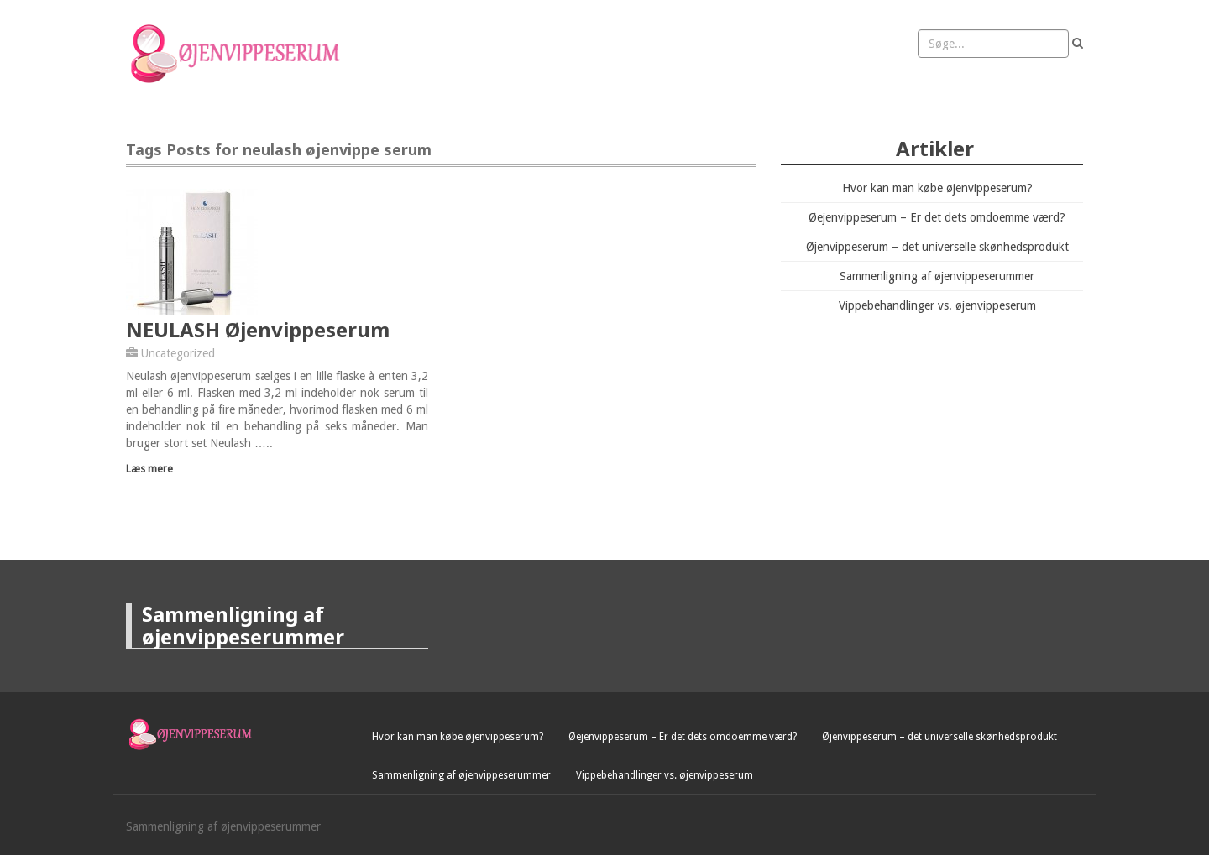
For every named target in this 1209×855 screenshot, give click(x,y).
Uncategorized (178, 353)
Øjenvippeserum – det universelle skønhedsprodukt (937, 246)
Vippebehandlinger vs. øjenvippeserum (937, 305)
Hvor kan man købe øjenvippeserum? (937, 188)
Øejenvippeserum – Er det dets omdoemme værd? (937, 217)
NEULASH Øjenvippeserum (258, 329)
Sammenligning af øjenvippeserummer (937, 276)
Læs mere (149, 468)
